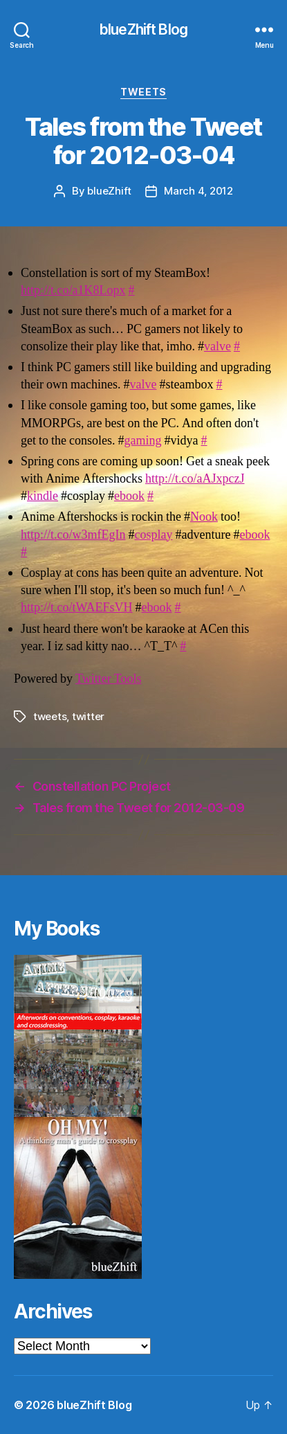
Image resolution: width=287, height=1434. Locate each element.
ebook (129, 496)
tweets (49, 716)
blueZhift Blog (143, 29)
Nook (204, 517)
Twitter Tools (108, 679)
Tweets (143, 92)
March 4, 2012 (198, 190)
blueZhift (109, 190)
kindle (42, 496)
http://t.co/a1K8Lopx (73, 290)
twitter (88, 716)
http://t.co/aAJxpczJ (194, 479)
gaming (142, 441)
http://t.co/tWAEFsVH (77, 608)
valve (217, 347)
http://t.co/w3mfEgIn (73, 535)
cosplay (153, 535)
